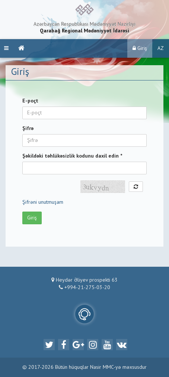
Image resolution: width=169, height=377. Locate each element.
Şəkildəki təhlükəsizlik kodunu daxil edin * (72, 156)
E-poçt (30, 101)
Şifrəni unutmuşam (42, 202)
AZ (160, 48)
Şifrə (28, 128)
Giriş (140, 48)
